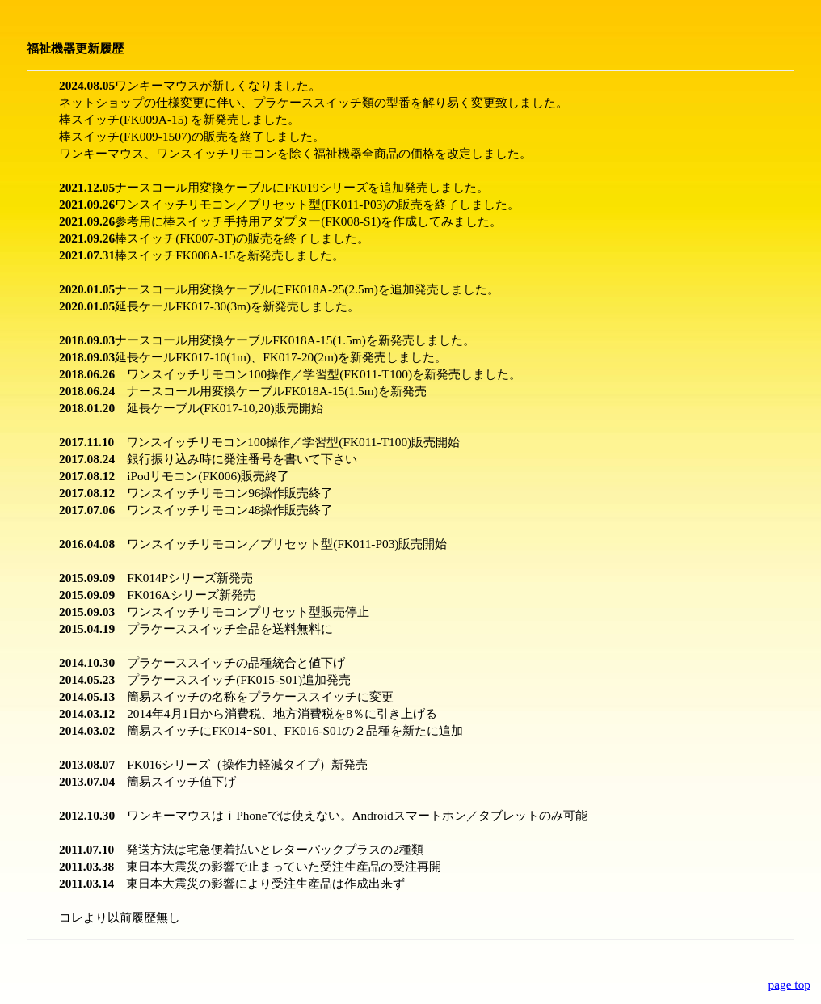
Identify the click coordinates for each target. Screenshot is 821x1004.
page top (789, 984)
